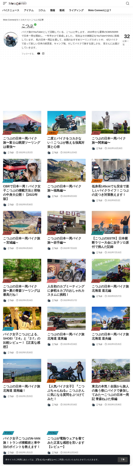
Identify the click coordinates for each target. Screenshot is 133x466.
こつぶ (11, 152)
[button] (123, 459)
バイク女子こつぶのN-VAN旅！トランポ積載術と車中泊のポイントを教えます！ (21, 439)
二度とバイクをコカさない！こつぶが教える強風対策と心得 (65, 142)
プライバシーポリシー (45, 459)
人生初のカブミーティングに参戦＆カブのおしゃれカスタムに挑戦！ (65, 289)
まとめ (51, 378)
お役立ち (52, 133)
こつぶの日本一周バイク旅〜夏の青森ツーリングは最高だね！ (21, 289)
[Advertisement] (66, 83)
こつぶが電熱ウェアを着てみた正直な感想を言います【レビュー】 (65, 439)
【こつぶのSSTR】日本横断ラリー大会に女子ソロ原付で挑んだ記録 (110, 241)
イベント (52, 279)
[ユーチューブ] (38, 53)
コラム (7, 133)
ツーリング (98, 232)
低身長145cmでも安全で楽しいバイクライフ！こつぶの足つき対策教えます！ (110, 190)
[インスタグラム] (43, 53)
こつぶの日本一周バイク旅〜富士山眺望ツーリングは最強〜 (21, 142)
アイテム (8, 180)
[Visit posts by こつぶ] (4, 152)
